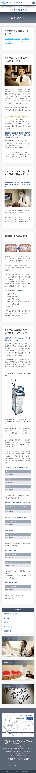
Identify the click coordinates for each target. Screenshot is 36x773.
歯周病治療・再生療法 (11, 614)
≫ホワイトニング (11, 41)
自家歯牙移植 (8, 631)
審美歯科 (7, 618)
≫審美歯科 (25, 39)
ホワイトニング (9, 622)
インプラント (8, 626)
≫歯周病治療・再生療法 (12, 39)
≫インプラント (22, 41)
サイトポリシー (22, 765)
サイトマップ (12, 765)
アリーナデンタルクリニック (16, 771)
